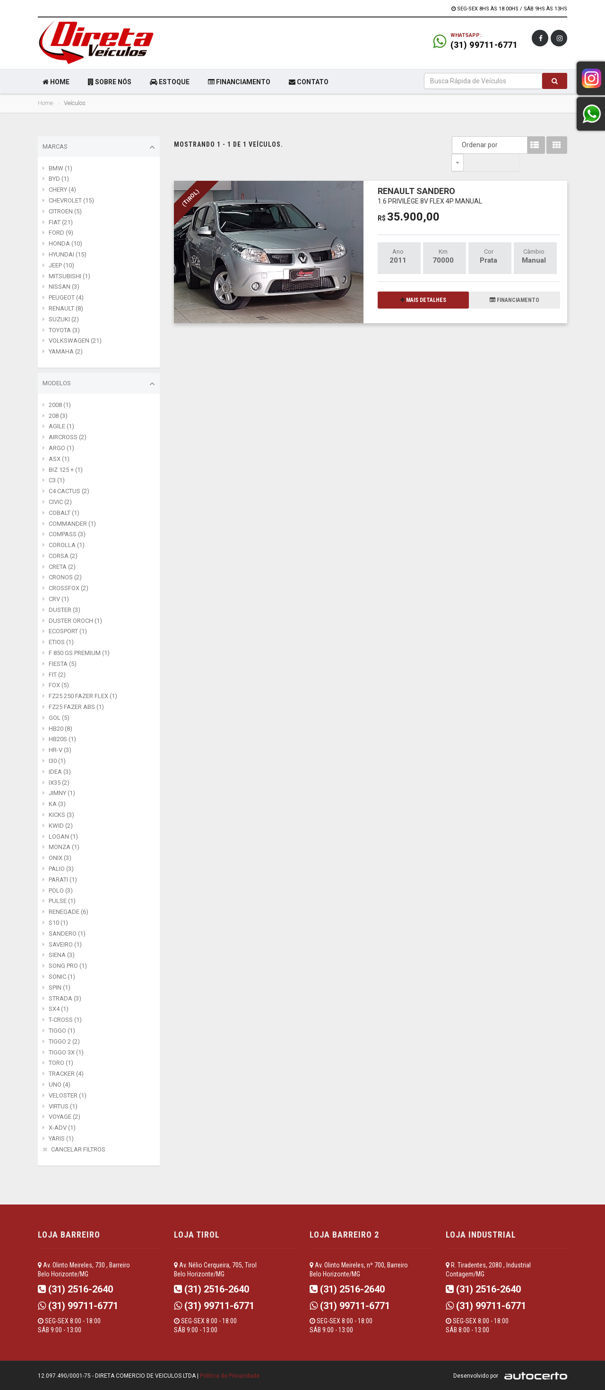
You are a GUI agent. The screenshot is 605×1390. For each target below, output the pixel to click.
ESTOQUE (170, 82)
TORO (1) (61, 1062)
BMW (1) (60, 168)
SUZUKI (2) (64, 319)
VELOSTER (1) (67, 1095)
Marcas (99, 147)
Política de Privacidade (229, 1375)
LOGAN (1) (63, 836)
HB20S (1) (62, 739)
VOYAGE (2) (64, 1116)
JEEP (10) (61, 265)
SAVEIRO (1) (65, 944)
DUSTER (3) (64, 609)
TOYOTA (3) (64, 330)
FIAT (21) (61, 222)
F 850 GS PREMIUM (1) (79, 652)
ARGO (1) (61, 448)
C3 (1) (57, 480)
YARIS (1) (61, 1138)
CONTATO (308, 82)
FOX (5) (59, 685)
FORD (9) (61, 232)
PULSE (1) (62, 900)
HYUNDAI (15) (67, 254)
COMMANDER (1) (72, 523)
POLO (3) (61, 890)
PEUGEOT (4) (66, 297)
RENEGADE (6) (68, 911)
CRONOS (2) (65, 577)
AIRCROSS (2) (67, 437)
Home (45, 102)
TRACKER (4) (66, 1073)
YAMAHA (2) (66, 351)
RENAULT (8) (66, 308)
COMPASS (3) (67, 534)
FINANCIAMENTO (239, 82)
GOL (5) (59, 717)
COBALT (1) (64, 512)
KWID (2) (61, 825)
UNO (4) (59, 1084)
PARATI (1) (63, 879)
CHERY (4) (62, 189)
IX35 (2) (59, 782)
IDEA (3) (60, 771)
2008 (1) (60, 404)
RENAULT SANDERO (430, 177)
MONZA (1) (64, 846)
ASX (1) (59, 458)
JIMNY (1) (62, 793)
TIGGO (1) (62, 1030)
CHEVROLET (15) (71, 200)
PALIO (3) (61, 868)
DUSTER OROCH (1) (75, 620)
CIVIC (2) (60, 501)
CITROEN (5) (65, 211)
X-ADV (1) (62, 1127)
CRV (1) (59, 598)
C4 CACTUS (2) (69, 491)
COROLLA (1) (67, 545)
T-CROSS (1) (65, 1019)
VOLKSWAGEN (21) (75, 340)
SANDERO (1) (67, 933)
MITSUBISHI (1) (69, 276)
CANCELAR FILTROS (78, 1149)
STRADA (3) (65, 998)
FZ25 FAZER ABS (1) (76, 706)
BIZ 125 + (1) (66, 469)
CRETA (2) (62, 566)
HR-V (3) (60, 749)
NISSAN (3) (64, 286)
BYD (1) (59, 178)
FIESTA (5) (63, 663)
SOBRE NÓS (109, 82)
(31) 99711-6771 (484, 45)
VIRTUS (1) (63, 1106)
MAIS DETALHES (423, 282)
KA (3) (57, 803)
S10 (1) (58, 922)
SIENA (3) (62, 954)
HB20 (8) (60, 728)
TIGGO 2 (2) (64, 1041)
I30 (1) (57, 760)
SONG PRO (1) (68, 965)
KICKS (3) (61, 814)
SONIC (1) (62, 976)
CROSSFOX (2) (68, 588)
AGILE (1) (61, 426)
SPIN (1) (59, 987)
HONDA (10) (65, 243)
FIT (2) (57, 674)
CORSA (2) (63, 555)
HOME (56, 82)
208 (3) (58, 415)
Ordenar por (460, 145)
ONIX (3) (60, 857)
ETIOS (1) (61, 642)
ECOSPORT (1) (68, 631)
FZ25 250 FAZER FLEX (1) (83, 695)
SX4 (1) (59, 1008)
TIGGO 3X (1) (66, 1052)
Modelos (99, 384)
